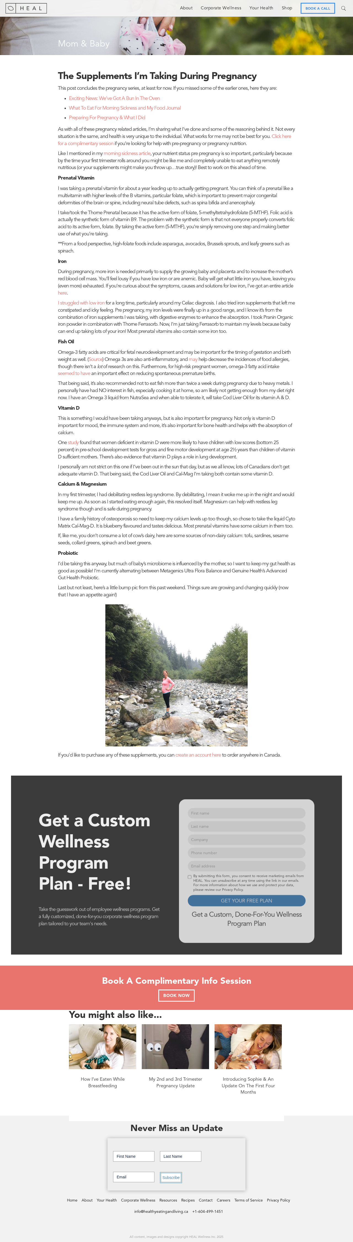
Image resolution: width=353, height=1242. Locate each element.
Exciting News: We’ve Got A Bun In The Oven (114, 98)
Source (95, 359)
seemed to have (74, 373)
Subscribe (171, 1177)
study (73, 442)
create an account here (198, 755)
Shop (287, 8)
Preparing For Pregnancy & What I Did (107, 118)
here (62, 293)
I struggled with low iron (81, 303)
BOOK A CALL (318, 8)
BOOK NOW (176, 996)
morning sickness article (127, 153)
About (186, 8)
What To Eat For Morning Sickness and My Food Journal (125, 108)
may (193, 359)
